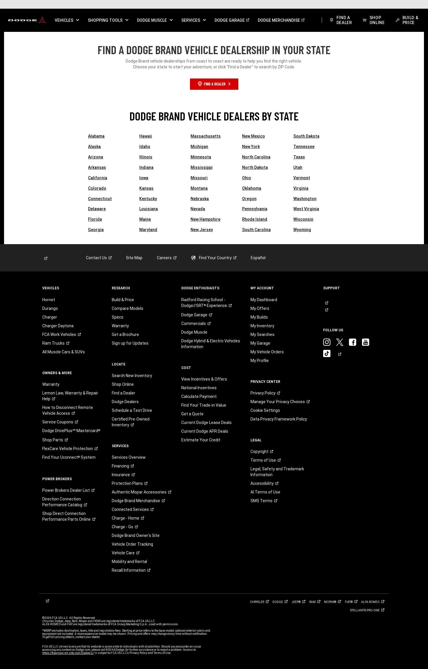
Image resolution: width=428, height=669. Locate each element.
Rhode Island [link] (254, 219)
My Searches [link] (262, 334)
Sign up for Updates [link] (130, 343)
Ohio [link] (246, 178)
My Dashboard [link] (263, 299)
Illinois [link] (145, 157)
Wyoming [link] (302, 229)
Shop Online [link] (123, 384)
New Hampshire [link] (205, 219)
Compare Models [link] (127, 308)
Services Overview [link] (129, 457)
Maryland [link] (148, 229)
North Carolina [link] (256, 157)
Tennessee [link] (303, 146)
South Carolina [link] (256, 229)
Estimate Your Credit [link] (200, 440)
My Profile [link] (259, 360)
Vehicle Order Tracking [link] (132, 544)
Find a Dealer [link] (123, 393)
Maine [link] (145, 219)
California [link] (97, 178)
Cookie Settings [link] (265, 410)
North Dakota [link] (255, 167)
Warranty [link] (50, 384)
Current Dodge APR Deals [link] (204, 431)
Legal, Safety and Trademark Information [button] (277, 472)
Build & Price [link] (123, 299)
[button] (66, 20)
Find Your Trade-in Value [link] (203, 405)
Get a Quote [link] (192, 414)
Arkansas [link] (97, 167)
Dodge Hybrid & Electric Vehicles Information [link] (210, 344)
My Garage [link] (260, 343)
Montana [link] (199, 188)
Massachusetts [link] (206, 136)
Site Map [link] (134, 257)
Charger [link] (49, 317)
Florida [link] (95, 219)
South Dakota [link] (306, 136)
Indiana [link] (146, 167)
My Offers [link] (259, 308)
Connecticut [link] (100, 198)
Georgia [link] (96, 229)
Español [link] (258, 257)
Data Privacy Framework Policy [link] (278, 419)
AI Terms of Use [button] (265, 492)
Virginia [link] (300, 188)
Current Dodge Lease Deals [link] (206, 422)
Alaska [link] (94, 146)
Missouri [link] (199, 178)
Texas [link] (299, 157)
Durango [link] (50, 308)
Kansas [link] (146, 188)
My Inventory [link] (262, 325)
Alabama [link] (96, 136)
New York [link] (251, 146)
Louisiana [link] (148, 208)
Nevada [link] (198, 208)
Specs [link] (117, 317)
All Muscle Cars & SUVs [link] (63, 352)
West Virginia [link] (306, 208)
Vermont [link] (301, 178)
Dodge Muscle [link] (194, 332)
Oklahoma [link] (251, 188)
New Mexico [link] (253, 136)
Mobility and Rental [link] (129, 561)
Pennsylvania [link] (254, 208)
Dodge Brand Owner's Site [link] (136, 535)
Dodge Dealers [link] (125, 401)
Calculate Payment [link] (199, 396)
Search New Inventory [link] (132, 375)
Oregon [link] (249, 198)
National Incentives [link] (199, 387)
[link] (27, 20)
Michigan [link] (199, 146)
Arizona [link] (95, 157)
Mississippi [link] (202, 167)
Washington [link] (305, 198)
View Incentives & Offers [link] (204, 379)
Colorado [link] (97, 188)
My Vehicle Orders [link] (267, 352)
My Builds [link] (259, 317)
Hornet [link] (48, 299)
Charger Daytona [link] (58, 325)
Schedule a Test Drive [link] (132, 410)
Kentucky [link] (148, 198)
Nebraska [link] (200, 198)
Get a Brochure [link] (125, 334)
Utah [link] (297, 167)
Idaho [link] (144, 146)
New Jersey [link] (202, 229)
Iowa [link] (143, 178)
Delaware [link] (97, 208)
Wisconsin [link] (303, 219)
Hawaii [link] (145, 136)
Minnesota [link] (201, 157)
